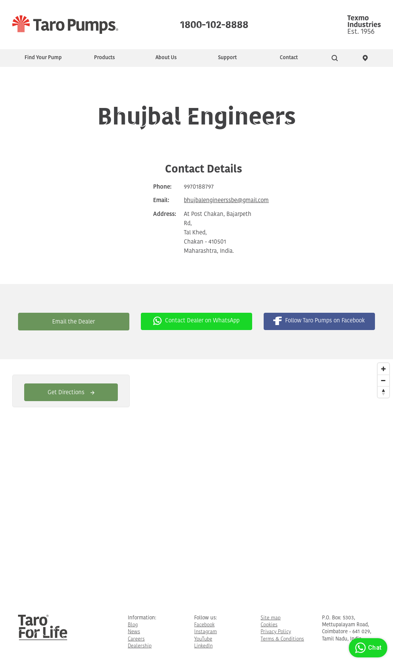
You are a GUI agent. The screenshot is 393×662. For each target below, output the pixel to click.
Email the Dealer (73, 322)
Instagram (205, 631)
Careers (136, 639)
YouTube (203, 639)
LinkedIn (203, 646)
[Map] (196, 480)
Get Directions (71, 393)
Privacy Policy (276, 631)
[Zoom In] (383, 369)
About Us (166, 57)
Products (104, 57)
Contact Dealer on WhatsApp (196, 321)
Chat (367, 647)
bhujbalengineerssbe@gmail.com (226, 201)
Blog (133, 624)
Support (227, 57)
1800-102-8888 (214, 23)
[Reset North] (383, 392)
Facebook (204, 624)
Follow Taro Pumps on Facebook (319, 321)
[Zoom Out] (383, 380)
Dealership (140, 646)
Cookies (269, 624)
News (134, 631)
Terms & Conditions (282, 639)
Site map (271, 618)
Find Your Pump (43, 57)
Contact (289, 57)
